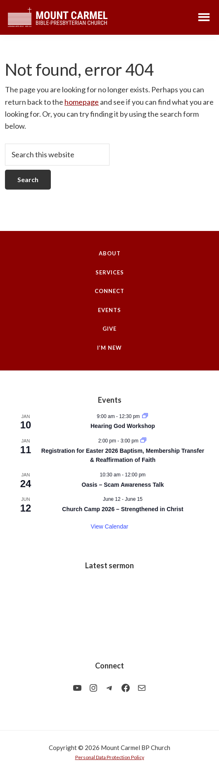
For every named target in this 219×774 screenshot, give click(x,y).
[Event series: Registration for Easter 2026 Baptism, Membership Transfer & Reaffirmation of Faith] (143, 441)
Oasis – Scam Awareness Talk (123, 484)
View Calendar (110, 526)
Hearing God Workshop (122, 426)
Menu (204, 16)
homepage (81, 101)
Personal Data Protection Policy (109, 757)
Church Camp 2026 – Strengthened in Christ (122, 509)
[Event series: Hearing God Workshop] (145, 416)
